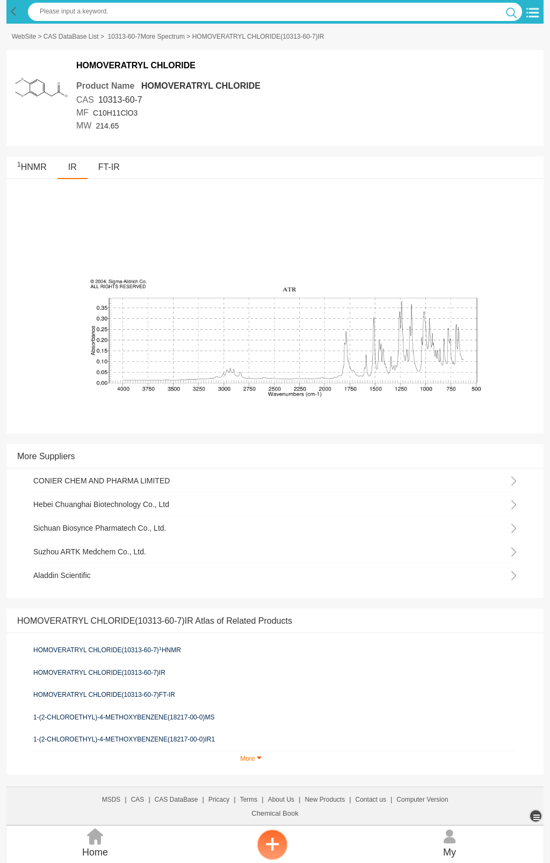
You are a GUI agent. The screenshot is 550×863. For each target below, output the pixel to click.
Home (95, 842)
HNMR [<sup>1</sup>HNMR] (32, 167)
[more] (537, 816)
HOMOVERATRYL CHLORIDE (200, 85)
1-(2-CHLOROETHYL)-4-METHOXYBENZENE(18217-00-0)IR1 (124, 739)
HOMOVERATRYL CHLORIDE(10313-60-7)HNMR (107, 650)
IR (72, 167)
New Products (325, 799)
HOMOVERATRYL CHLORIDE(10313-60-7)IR (99, 672)
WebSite (24, 36)
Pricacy (218, 799)
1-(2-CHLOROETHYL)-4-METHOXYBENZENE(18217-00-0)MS (123, 717)
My (449, 842)
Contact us (371, 799)
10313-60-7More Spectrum (146, 36)
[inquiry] (272, 857)
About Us (281, 799)
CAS (137, 799)
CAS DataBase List (71, 36)
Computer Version (422, 799)
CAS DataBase (176, 799)
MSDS (111, 799)
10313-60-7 (120, 99)
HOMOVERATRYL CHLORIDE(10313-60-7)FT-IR (104, 694)
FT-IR (109, 167)
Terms (249, 799)
